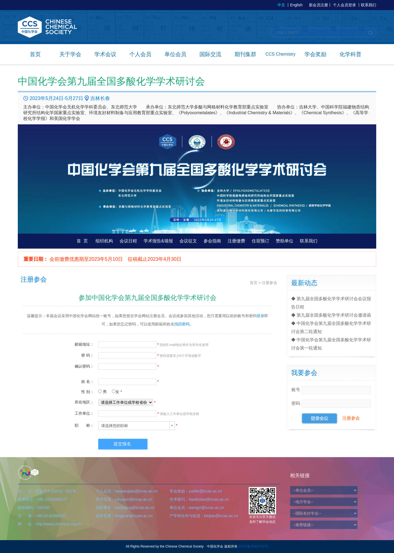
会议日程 (128, 241)
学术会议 (105, 54)
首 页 (82, 241)
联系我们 (368, 5)
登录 (260, 316)
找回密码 (182, 324)
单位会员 (175, 54)
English (296, 5)
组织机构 (104, 241)
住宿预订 (260, 241)
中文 (281, 5)
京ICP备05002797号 (253, 546)
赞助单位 (284, 241)
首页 (35, 54)
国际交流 (210, 54)
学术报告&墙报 (158, 241)
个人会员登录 (344, 5)
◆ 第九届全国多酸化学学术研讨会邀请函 (331, 315)
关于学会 (70, 54)
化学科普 (350, 54)
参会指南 (212, 241)
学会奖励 (315, 54)
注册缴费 (236, 241)
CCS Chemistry (280, 54)
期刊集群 (245, 54)
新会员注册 (318, 5)
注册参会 (269, 282)
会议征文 (188, 241)
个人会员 (140, 54)
